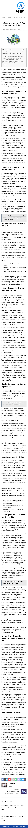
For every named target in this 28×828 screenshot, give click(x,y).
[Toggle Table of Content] (23, 50)
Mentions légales (23, 826)
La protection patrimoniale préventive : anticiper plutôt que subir (13, 63)
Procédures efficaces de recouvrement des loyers (14, 55)
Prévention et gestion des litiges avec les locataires (12, 53)
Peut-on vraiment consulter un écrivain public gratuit (12, 816)
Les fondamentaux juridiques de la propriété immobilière (14, 51)
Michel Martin (14, 29)
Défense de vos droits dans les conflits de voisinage (13, 56)
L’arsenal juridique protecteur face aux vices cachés (13, 61)
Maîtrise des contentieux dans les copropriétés (12, 58)
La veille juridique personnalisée (11, 65)
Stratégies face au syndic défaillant (11, 59)
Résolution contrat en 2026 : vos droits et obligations (12, 805)
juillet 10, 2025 (6, 29)
